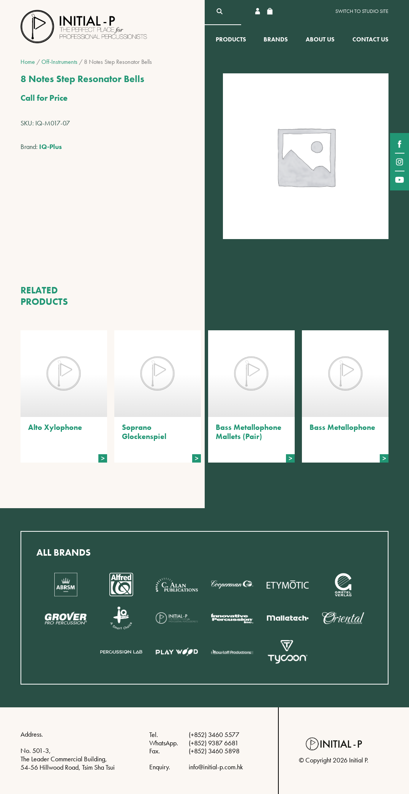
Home (28, 62)
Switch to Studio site (361, 11)
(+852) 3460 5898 (214, 750)
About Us (320, 39)
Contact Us (370, 39)
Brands (276, 39)
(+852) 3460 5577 (214, 734)
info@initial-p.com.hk (216, 766)
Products (231, 39)
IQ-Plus (50, 146)
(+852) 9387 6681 (213, 743)
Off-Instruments (59, 62)
